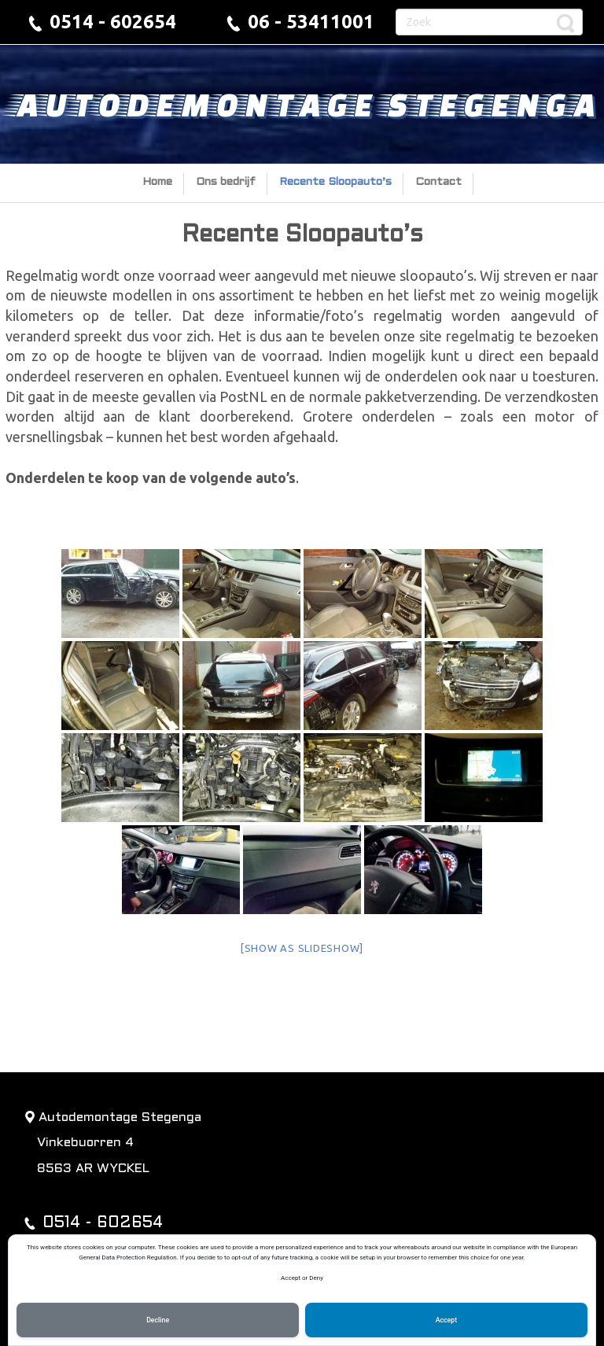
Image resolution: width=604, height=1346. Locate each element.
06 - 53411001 (311, 21)
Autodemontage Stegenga (302, 103)
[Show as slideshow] (302, 947)
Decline (157, 1320)
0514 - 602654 (113, 21)
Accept (446, 1320)
